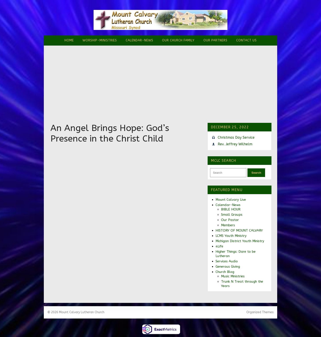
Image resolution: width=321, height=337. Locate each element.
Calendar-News (139, 40)
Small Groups (231, 215)
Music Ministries (233, 276)
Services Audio (227, 261)
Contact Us (246, 40)
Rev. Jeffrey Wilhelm (235, 144)
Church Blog (225, 272)
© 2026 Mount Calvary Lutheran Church (75, 312)
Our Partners (215, 40)
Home (69, 40)
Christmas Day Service (236, 137)
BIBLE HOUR (230, 209)
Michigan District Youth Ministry (240, 241)
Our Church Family (178, 40)
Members (228, 225)
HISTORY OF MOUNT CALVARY (239, 230)
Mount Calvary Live (231, 200)
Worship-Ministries (100, 40)
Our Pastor (230, 220)
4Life (219, 246)
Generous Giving (228, 267)
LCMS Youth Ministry (231, 236)
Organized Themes (260, 312)
